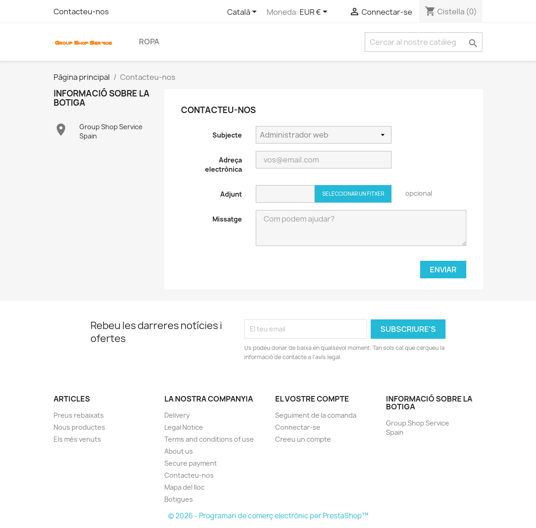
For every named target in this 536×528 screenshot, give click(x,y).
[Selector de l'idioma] (243, 12)
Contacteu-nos (81, 11)
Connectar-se (297, 427)
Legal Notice (183, 427)
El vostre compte (312, 399)
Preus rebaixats (79, 415)
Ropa (149, 41)
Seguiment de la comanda (315, 415)
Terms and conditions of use (209, 439)
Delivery (177, 415)
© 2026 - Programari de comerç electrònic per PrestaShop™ (268, 516)
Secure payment (190, 463)
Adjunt (231, 194)
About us (178, 451)
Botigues (178, 499)
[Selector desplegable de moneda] (315, 12)
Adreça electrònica (223, 165)
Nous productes (79, 427)
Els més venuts (77, 439)
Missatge (227, 219)
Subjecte (227, 135)
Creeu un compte (303, 439)
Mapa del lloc (184, 487)
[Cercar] (423, 42)
